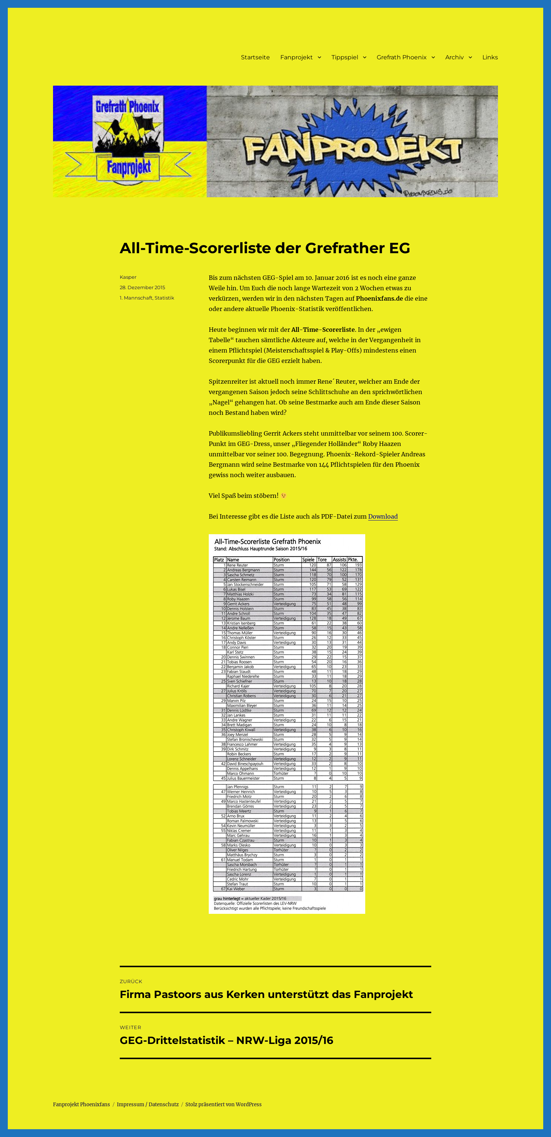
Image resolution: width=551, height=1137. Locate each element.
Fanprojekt (296, 57)
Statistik (164, 298)
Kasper (128, 277)
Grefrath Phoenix (402, 57)
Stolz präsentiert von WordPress (223, 1104)
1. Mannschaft (136, 298)
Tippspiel (344, 57)
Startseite (255, 57)
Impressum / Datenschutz (148, 1104)
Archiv (454, 57)
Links (490, 57)
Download (383, 516)
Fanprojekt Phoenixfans (81, 1104)
